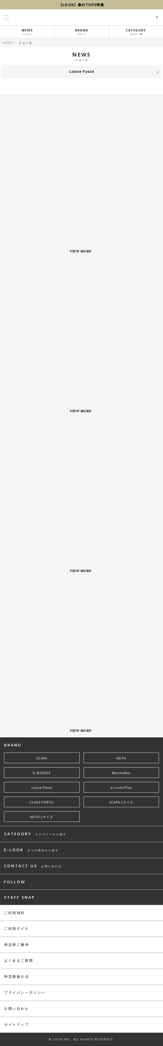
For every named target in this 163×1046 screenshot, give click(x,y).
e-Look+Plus (121, 787)
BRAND (81, 31)
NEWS (27, 31)
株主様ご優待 (16, 944)
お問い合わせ (16, 1008)
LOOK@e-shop (81, 17)
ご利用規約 (14, 912)
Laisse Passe (42, 787)
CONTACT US (33, 866)
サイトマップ (16, 1024)
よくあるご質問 (18, 960)
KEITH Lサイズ (41, 817)
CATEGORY (136, 31)
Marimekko (121, 773)
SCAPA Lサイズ (121, 802)
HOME (8, 42)
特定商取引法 (16, 976)
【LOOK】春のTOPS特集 (81, 4)
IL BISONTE (42, 773)
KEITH (121, 758)
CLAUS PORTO (42, 802)
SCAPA (41, 758)
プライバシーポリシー (25, 992)
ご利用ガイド (16, 928)
